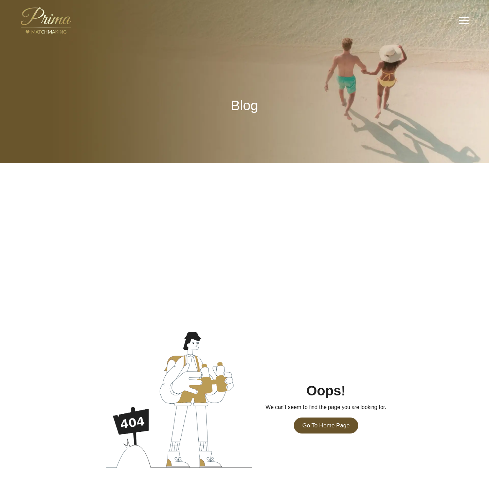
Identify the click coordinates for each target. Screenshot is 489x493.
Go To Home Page (326, 425)
